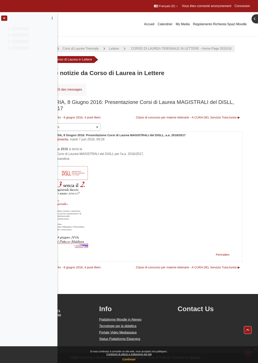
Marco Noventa (94, 139)
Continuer (129, 359)
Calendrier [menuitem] (165, 24)
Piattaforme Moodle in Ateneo (150, 319)
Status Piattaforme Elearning (149, 339)
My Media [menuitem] (183, 24)
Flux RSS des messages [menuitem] (101, 89)
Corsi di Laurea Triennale (118, 48)
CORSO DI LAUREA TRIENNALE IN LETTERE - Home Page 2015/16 (120, 59)
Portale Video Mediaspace (148, 332)
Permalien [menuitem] (230, 254)
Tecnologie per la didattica (147, 326)
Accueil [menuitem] (149, 24)
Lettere (151, 48)
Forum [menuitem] (70, 89)
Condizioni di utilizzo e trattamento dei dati (129, 354)
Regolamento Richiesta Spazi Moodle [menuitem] (220, 24)
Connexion (242, 6)
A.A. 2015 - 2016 (77, 48)
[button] (166, 6)
